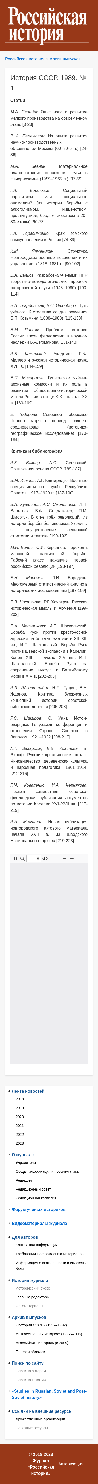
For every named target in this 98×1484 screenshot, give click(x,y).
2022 (20, 1134)
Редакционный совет (33, 1189)
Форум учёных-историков (39, 1209)
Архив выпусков (65, 59)
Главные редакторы (32, 1297)
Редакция (24, 1180)
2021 (20, 1126)
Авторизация (70, 1464)
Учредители (26, 1162)
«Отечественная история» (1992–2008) (49, 1334)
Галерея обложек (30, 1352)
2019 (20, 1108)
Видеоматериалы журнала (39, 1223)
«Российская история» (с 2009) (42, 1343)
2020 (20, 1117)
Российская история (24, 59)
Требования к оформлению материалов (50, 1254)
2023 (20, 1143)
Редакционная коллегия (36, 1198)
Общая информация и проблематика (47, 1171)
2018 (20, 1099)
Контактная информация (37, 1245)
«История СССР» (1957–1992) (41, 1325)
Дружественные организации (40, 1419)
